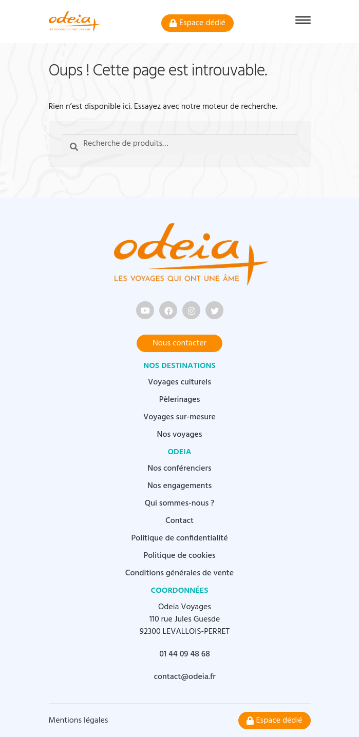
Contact (179, 521)
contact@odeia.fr (184, 677)
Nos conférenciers (179, 468)
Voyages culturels (179, 382)
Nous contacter (179, 343)
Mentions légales (78, 720)
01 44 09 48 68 (184, 654)
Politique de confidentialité (179, 538)
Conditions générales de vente (179, 573)
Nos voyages (179, 434)
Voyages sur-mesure (179, 417)
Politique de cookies (179, 556)
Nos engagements (179, 486)
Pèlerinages (179, 399)
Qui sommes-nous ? (180, 503)
